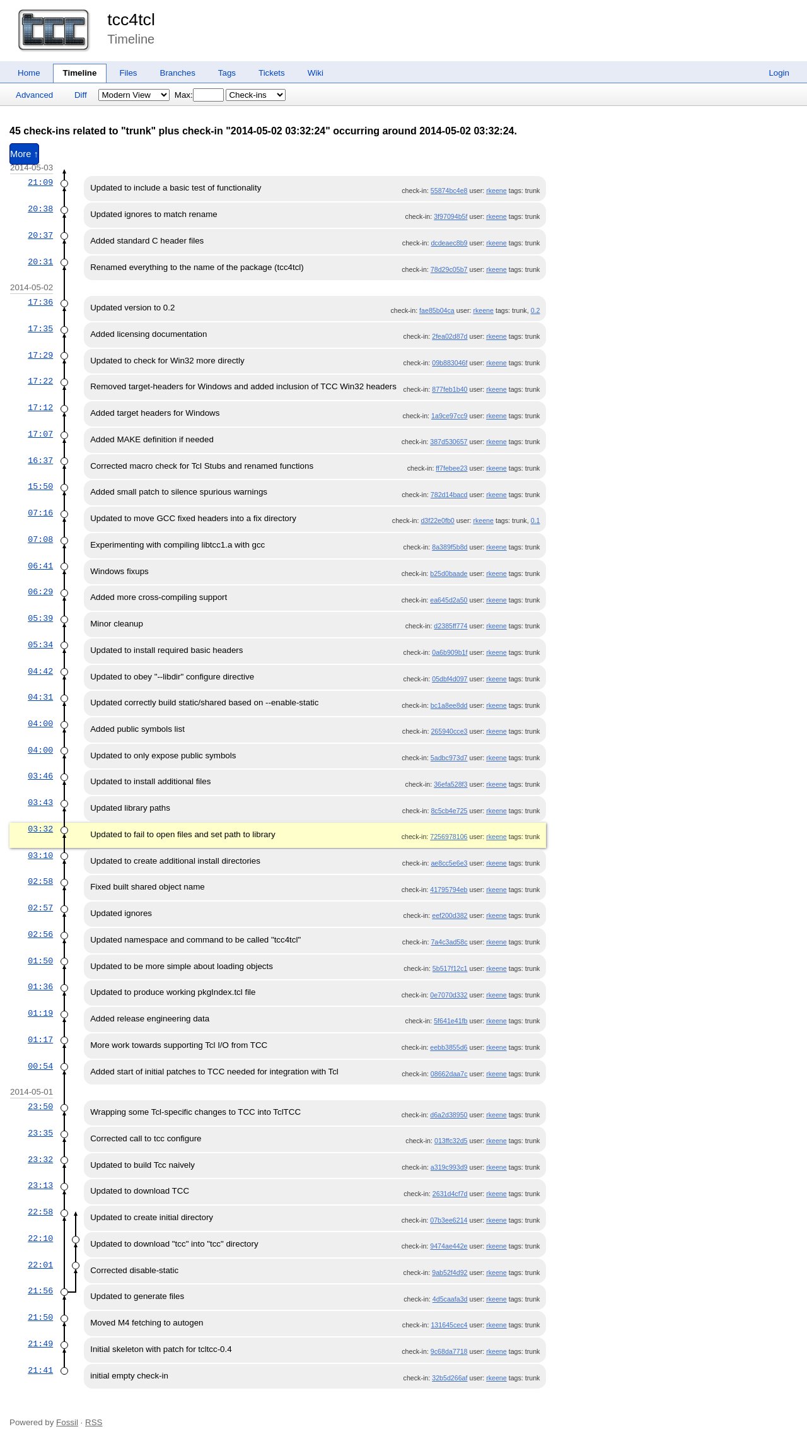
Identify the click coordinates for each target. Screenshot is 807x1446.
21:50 (40, 1317)
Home (29, 73)
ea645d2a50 (448, 600)
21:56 (40, 1290)
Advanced (34, 95)
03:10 (40, 855)
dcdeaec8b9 (449, 243)
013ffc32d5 (451, 1140)
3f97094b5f (450, 216)
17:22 (40, 381)
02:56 (40, 934)
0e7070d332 (448, 995)
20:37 (40, 235)
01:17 (40, 1039)
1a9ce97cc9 (449, 416)
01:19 (40, 1013)
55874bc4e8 (449, 190)
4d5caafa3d (450, 1299)
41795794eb (448, 889)
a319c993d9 (449, 1167)
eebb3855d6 (448, 1047)
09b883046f (449, 363)
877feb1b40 (449, 389)
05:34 (40, 644)
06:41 (40, 566)
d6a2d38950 (448, 1115)
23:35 (40, 1133)
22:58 (40, 1212)
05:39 (40, 618)
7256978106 (448, 836)
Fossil (67, 1422)
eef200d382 (449, 915)
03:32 (40, 829)
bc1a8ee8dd (449, 705)
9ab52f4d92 (449, 1272)
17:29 (40, 355)
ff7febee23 (451, 468)
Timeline (80, 73)
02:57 (40, 908)
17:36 (40, 302)
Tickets (271, 73)
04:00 (40, 723)
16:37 (40, 460)
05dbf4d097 (449, 679)
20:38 (40, 209)
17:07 (40, 434)
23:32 (40, 1159)
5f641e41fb (450, 1021)
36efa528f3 (450, 784)
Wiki (315, 73)
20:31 (40, 261)
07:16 (40, 513)
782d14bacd (449, 494)
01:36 (40, 986)
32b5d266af (449, 1378)
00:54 (40, 1066)
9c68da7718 (449, 1351)
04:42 (40, 671)
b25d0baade (448, 573)
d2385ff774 (450, 626)
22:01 (40, 1265)
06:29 (40, 591)
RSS (93, 1422)
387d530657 (448, 441)
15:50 (40, 486)
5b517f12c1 (450, 968)
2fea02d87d (449, 336)
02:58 (40, 881)
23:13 (40, 1185)
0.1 (535, 520)
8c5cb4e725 (449, 810)
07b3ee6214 (448, 1220)
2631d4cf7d (450, 1193)
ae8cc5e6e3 (449, 863)
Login (779, 73)
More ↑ (24, 154)
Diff (80, 95)
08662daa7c (449, 1074)
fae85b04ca (437, 310)
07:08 (40, 539)
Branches (177, 73)
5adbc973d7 (449, 757)
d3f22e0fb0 (437, 520)
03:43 (40, 802)
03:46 (40, 776)
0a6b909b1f (449, 652)
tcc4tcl (131, 19)
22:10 (40, 1238)
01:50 (40, 961)
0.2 (535, 310)
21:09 (40, 182)
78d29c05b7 (449, 269)
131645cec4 (449, 1325)
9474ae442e (448, 1246)
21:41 (40, 1370)
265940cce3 (449, 731)
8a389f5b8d (449, 547)
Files (128, 73)
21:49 (40, 1343)
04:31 (40, 697)
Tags (227, 73)
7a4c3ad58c (449, 942)
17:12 (40, 407)
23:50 (40, 1106)
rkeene (496, 190)
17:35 (40, 328)
